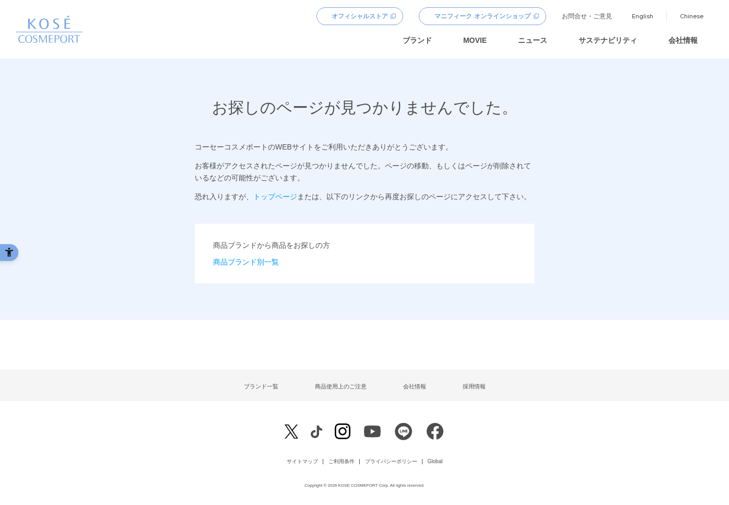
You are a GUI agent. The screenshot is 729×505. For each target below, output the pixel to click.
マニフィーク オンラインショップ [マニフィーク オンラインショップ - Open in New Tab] (482, 16)
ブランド (417, 40)
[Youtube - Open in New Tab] (372, 434)
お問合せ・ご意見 (587, 16)
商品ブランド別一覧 (246, 262)
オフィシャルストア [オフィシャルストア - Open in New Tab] (360, 16)
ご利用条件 (341, 461)
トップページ (275, 196)
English (642, 16)
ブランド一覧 (261, 386)
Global (435, 461)
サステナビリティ (608, 40)
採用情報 (474, 386)
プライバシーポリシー (391, 461)
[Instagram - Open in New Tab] (342, 432)
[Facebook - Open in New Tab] (316, 431)
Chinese (691, 16)
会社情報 (683, 40)
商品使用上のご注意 (341, 386)
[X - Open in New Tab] (291, 431)
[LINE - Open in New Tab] (403, 434)
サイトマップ (302, 461)
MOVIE (475, 40)
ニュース (532, 40)
